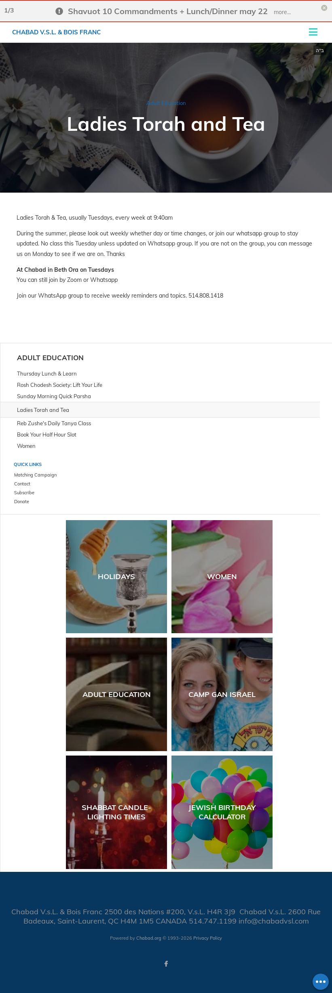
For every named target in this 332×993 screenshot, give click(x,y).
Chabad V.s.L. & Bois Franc (56, 32)
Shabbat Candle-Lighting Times (116, 812)
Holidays (116, 576)
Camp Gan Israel (222, 694)
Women (222, 576)
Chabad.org (148, 938)
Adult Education (166, 103)
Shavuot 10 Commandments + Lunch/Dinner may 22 (168, 11)
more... (282, 12)
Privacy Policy (207, 938)
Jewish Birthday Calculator (222, 812)
